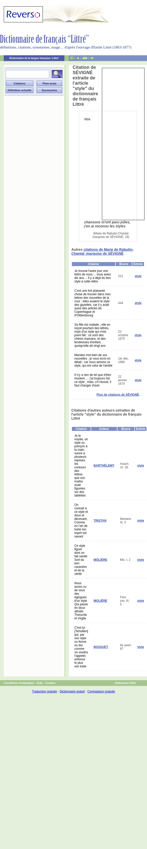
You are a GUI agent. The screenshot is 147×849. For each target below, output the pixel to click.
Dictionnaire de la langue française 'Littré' (34, 58)
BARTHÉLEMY (104, 465)
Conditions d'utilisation (19, 682)
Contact (50, 682)
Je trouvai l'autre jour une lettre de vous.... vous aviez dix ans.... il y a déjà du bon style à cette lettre (92, 276)
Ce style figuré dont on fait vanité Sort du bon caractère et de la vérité (80, 560)
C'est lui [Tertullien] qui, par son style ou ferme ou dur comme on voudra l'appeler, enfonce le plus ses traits (81, 647)
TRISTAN (100, 520)
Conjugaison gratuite (101, 691)
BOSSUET (101, 647)
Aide (40, 682)
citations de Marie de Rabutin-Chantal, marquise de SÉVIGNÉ (102, 251)
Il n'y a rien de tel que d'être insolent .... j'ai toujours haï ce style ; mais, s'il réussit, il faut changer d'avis (92, 380)
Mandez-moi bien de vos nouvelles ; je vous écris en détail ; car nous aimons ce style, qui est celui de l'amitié (93, 360)
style (138, 276)
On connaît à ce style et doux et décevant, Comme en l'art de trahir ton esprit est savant (81, 520)
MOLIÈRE (100, 560)
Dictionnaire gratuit (72, 691)
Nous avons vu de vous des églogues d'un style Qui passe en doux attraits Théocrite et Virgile (81, 600)
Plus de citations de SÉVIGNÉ (118, 394)
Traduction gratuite (44, 691)
